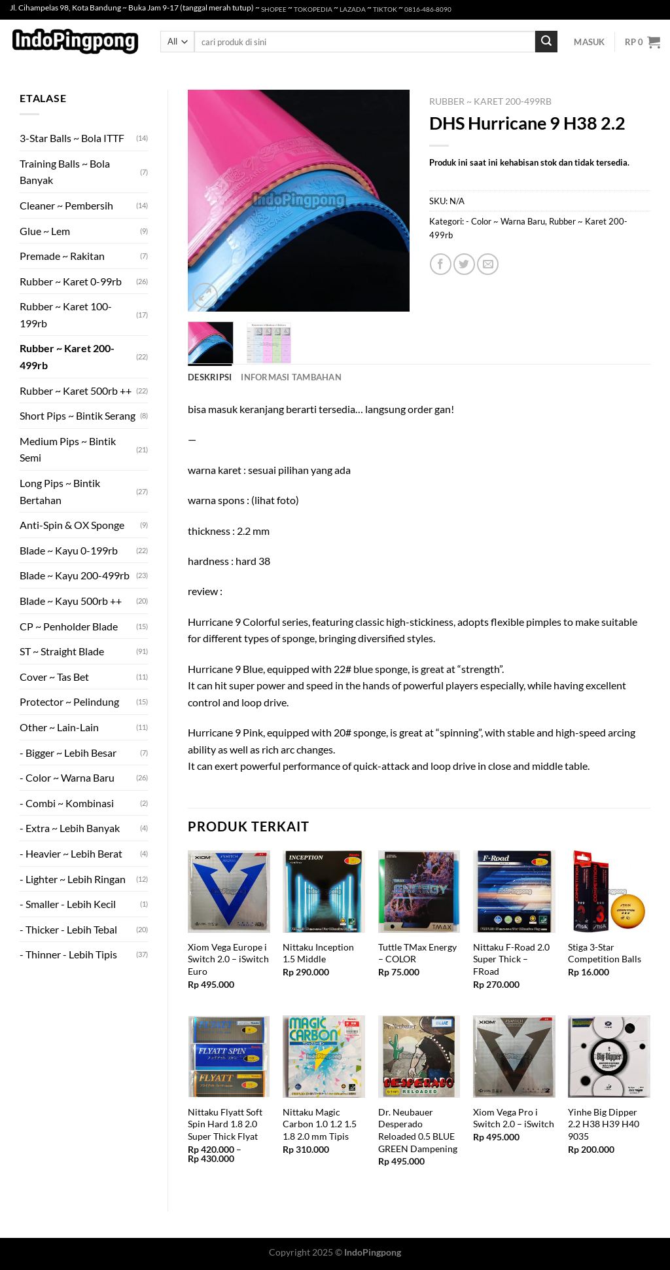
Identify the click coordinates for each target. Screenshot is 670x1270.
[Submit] (546, 42)
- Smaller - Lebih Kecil (68, 904)
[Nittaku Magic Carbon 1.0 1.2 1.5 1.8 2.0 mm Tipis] (324, 1056)
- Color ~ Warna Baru (67, 777)
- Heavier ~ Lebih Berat (71, 853)
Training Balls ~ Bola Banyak (65, 172)
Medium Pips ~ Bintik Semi (68, 449)
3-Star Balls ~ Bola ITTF (72, 138)
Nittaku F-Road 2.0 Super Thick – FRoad (511, 959)
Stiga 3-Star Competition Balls (604, 953)
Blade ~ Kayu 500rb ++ (71, 600)
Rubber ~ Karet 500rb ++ (76, 390)
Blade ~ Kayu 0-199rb (69, 550)
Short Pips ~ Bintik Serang (77, 415)
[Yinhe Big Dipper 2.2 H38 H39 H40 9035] (609, 1056)
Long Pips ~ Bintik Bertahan (60, 491)
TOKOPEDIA (313, 9)
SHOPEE (274, 9)
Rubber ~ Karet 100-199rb (66, 314)
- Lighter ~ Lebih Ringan (73, 879)
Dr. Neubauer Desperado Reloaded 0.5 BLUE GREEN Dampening (417, 1130)
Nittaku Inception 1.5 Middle (318, 953)
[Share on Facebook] (440, 264)
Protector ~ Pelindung (69, 701)
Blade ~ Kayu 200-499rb (75, 575)
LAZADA (353, 9)
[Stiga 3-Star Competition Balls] (609, 891)
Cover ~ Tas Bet (54, 676)
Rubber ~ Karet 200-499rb (67, 356)
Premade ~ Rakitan (62, 255)
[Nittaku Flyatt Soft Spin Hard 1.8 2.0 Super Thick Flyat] (229, 1056)
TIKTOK (385, 9)
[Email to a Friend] (488, 264)
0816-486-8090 (427, 9)
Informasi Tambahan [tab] (291, 377)
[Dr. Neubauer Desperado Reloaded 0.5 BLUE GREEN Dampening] (419, 1056)
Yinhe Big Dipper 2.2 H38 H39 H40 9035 (603, 1124)
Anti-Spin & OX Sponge (72, 524)
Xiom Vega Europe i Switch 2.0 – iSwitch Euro (228, 959)
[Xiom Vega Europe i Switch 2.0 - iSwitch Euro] (229, 891)
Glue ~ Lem (45, 231)
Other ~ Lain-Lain (59, 727)
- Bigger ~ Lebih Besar (68, 752)
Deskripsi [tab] (210, 377)
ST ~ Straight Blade (62, 651)
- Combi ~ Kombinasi (67, 803)
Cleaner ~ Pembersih (66, 205)
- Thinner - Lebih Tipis (68, 954)
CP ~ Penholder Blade (69, 626)
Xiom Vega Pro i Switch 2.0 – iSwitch (513, 1118)
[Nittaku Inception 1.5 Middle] (324, 891)
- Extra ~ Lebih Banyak (70, 828)
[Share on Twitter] (464, 264)
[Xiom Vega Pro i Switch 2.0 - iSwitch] (514, 1056)
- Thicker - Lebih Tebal (68, 929)
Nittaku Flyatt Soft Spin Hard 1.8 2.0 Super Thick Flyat (225, 1124)
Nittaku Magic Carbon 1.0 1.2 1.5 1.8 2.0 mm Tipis (320, 1124)
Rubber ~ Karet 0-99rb (71, 281)
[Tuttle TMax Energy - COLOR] (419, 891)
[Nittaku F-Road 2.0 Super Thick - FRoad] (514, 891)
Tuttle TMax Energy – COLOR (417, 953)
